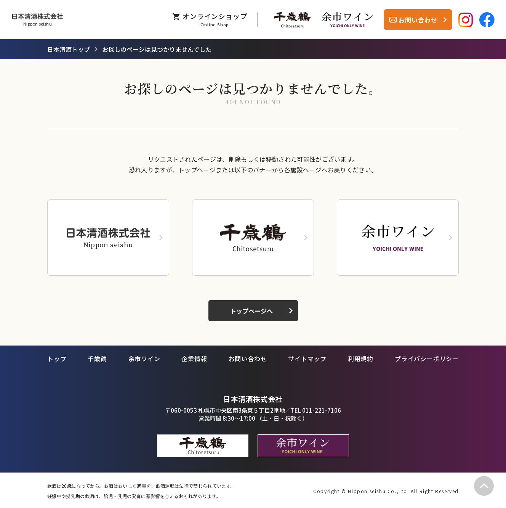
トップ (56, 358)
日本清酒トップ (68, 49)
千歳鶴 (97, 358)
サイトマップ (307, 358)
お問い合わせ (248, 358)
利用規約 (360, 358)
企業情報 (194, 358)
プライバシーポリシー (427, 358)
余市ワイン (144, 358)
